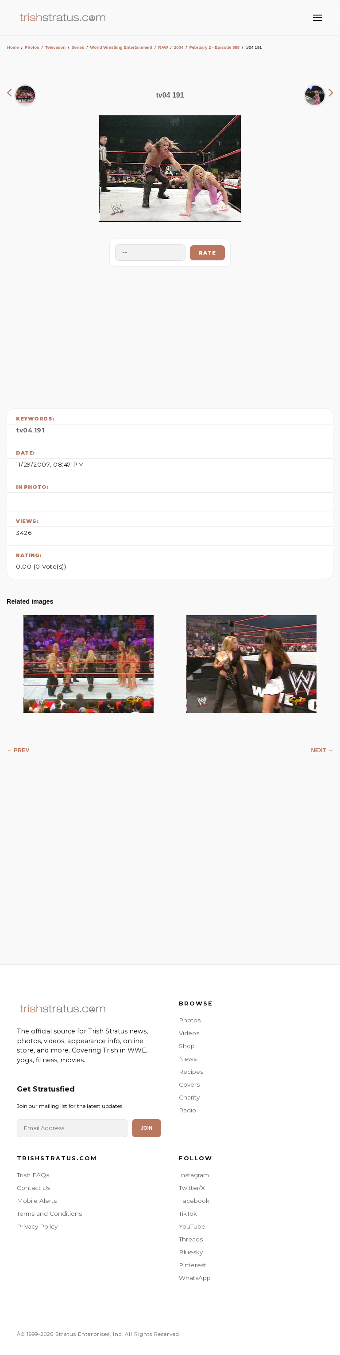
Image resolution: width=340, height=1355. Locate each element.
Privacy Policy (37, 1226)
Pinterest (192, 1265)
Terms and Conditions (49, 1213)
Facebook (194, 1200)
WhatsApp (195, 1277)
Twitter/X (192, 1187)
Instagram (194, 1174)
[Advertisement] (170, 335)
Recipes (191, 1071)
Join (146, 1128)
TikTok (188, 1213)
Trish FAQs (33, 1174)
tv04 (24, 430)
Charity (189, 1097)
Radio (187, 1110)
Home (13, 47)
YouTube (192, 1226)
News (188, 1058)
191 (39, 430)
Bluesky (191, 1252)
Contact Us (33, 1187)
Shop (187, 1045)
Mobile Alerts (37, 1200)
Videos (189, 1033)
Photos (32, 47)
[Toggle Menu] (317, 17)
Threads (191, 1239)
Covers (189, 1084)
